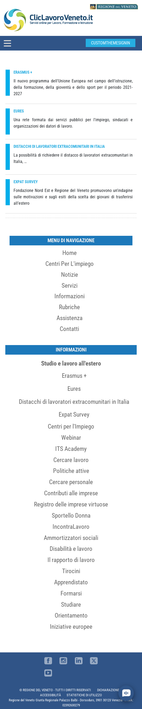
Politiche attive (71, 471)
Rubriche (69, 307)
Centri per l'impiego (69, 263)
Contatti (69, 329)
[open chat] (126, 693)
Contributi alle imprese (71, 493)
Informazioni (69, 296)
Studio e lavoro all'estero (71, 363)
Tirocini (71, 571)
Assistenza (70, 318)
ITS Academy (71, 448)
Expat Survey (74, 414)
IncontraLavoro (71, 526)
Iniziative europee (71, 626)
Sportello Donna (71, 515)
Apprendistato (71, 582)
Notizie (69, 274)
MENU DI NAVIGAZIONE (71, 240)
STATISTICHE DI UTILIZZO (84, 695)
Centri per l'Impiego (71, 426)
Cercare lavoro (71, 460)
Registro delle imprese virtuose (71, 504)
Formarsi (71, 593)
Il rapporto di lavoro (71, 560)
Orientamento (71, 615)
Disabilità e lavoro (71, 548)
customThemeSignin (110, 42)
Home (69, 253)
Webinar (71, 437)
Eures (74, 388)
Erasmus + (74, 375)
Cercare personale (71, 482)
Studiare (71, 604)
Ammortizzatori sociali (71, 538)
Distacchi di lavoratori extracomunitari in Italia (74, 401)
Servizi (70, 285)
